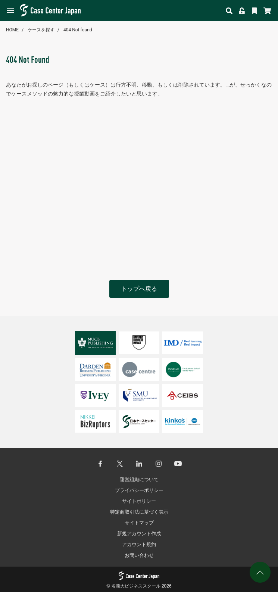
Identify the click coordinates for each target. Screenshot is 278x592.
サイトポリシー (139, 501)
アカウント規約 (139, 544)
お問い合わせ (139, 555)
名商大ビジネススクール (135, 586)
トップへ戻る (139, 288)
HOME (12, 29)
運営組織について (139, 479)
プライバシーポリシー (139, 490)
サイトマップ (139, 523)
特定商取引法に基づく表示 (139, 512)
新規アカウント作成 (139, 533)
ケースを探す (41, 29)
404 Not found (77, 29)
